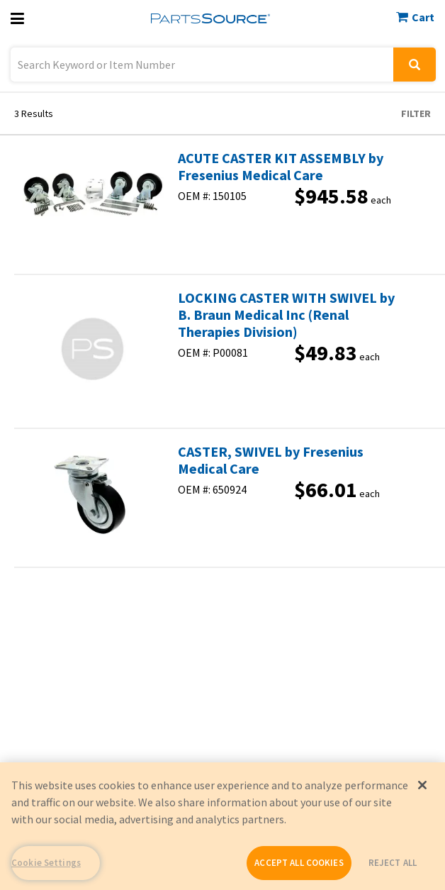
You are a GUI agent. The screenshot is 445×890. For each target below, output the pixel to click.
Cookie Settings (46, 863)
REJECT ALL (392, 863)
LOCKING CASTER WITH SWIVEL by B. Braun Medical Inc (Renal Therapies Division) (286, 314)
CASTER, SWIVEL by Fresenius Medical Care (271, 460)
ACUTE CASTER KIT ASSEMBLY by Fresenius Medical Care (280, 167)
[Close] (422, 785)
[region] (222, 826)
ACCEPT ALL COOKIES (298, 863)
